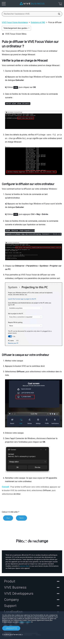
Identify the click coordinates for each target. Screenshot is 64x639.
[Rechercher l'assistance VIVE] (58, 13)
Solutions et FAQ (38, 22)
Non (21, 518)
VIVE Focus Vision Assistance (15, 22)
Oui (8, 518)
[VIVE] (32, 3)
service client (24, 566)
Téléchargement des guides (15, 28)
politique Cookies (25, 622)
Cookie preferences (12, 634)
